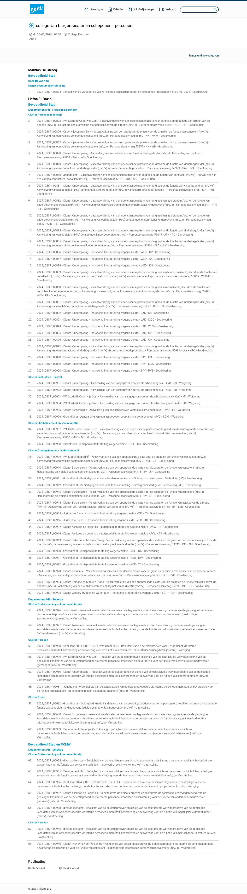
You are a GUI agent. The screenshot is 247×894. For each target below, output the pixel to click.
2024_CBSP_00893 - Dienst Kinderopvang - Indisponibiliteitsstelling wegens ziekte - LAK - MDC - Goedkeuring (104, 319)
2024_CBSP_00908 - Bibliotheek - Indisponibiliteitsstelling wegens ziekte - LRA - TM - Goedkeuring (97, 444)
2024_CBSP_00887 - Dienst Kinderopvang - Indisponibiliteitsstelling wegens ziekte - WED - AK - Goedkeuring (103, 258)
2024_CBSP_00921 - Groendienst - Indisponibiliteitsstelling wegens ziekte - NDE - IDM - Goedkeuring (99, 557)
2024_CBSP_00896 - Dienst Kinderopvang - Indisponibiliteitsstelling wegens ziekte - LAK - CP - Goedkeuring (103, 339)
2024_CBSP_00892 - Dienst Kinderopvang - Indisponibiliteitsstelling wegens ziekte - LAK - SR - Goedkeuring (103, 313)
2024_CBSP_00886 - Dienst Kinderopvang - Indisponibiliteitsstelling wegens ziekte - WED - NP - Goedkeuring (103, 252)
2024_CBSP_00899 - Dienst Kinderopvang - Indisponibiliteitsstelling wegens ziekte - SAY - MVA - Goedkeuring (104, 364)
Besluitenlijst (71, 868)
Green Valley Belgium (41, 889)
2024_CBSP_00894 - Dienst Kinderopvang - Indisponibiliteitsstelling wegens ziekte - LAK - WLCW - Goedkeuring (105, 326)
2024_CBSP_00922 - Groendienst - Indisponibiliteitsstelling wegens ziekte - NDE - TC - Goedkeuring (98, 564)
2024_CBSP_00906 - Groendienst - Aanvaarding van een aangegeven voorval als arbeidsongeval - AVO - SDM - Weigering (110, 416)
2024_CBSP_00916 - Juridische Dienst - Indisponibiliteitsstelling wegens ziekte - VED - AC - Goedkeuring (101, 520)
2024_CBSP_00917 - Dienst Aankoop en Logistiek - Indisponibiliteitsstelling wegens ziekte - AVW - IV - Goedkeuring (108, 526)
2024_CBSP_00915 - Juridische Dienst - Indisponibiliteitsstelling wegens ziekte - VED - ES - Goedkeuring (101, 513)
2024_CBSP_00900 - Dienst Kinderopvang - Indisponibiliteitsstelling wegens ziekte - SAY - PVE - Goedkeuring (104, 370)
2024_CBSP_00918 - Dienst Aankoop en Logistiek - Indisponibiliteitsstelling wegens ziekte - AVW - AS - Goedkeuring (108, 533)
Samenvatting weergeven (203, 55)
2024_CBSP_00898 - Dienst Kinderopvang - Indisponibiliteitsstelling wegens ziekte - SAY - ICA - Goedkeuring (103, 357)
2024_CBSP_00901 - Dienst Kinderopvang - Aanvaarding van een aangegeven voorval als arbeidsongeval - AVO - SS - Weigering (114, 383)
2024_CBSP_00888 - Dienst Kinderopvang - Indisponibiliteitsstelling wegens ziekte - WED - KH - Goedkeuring (103, 265)
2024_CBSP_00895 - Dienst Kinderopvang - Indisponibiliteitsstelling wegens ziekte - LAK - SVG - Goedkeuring (104, 333)
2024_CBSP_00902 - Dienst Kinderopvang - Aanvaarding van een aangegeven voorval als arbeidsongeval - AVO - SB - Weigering (114, 389)
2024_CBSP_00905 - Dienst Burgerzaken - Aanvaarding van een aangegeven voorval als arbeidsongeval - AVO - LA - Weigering (113, 410)
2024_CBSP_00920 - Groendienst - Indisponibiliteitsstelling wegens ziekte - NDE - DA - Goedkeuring (98, 551)
